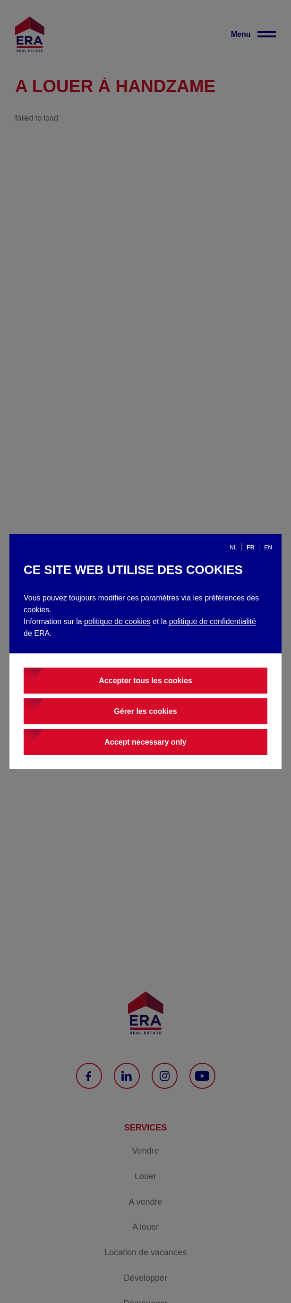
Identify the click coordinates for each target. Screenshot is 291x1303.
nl (233, 547)
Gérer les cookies (145, 711)
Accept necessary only (145, 742)
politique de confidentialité (212, 621)
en (268, 547)
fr (250, 547)
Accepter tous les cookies (145, 681)
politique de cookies (117, 621)
